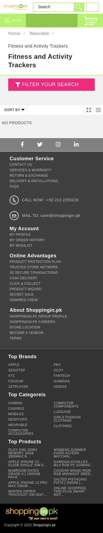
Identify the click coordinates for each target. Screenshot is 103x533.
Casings (16, 408)
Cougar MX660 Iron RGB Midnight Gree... (74, 472)
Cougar (16, 381)
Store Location (25, 327)
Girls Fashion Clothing (67, 419)
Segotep (16, 370)
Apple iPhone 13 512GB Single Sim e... (27, 463)
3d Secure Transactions (34, 273)
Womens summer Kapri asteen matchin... (70, 453)
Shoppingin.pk (44, 525)
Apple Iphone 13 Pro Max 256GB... (28, 484)
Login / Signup (41, 20)
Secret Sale (22, 294)
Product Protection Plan (35, 262)
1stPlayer (18, 387)
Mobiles (16, 414)
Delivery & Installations (34, 181)
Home (14, 33)
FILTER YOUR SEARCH (46, 85)
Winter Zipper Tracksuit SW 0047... (27, 493)
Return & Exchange (29, 175)
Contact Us (21, 165)
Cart (90, 20)
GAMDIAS (62, 381)
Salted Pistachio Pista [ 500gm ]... (70, 481)
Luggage (62, 412)
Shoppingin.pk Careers (32, 322)
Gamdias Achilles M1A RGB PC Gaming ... (74, 463)
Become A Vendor (27, 333)
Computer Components (66, 404)
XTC (11, 376)
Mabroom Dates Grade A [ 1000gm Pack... (24, 474)
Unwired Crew (24, 300)
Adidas (60, 387)
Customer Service (65, 20)
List (98, 110)
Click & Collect (25, 284)
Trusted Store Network (34, 267)
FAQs (14, 186)
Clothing (63, 426)
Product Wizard (26, 289)
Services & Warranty (30, 170)
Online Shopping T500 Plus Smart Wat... (70, 491)
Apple (14, 365)
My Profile (20, 235)
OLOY (58, 370)
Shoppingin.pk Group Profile (38, 316)
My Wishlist (21, 245)
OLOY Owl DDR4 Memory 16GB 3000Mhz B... (22, 453)
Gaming (15, 403)
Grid (88, 110)
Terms (16, 338)
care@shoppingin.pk (60, 215)
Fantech (62, 376)
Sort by (12, 110)
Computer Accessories (21, 432)
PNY (57, 365)
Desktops (17, 419)
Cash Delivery (24, 278)
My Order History (27, 240)
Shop (17, 20)
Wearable (39, 33)
